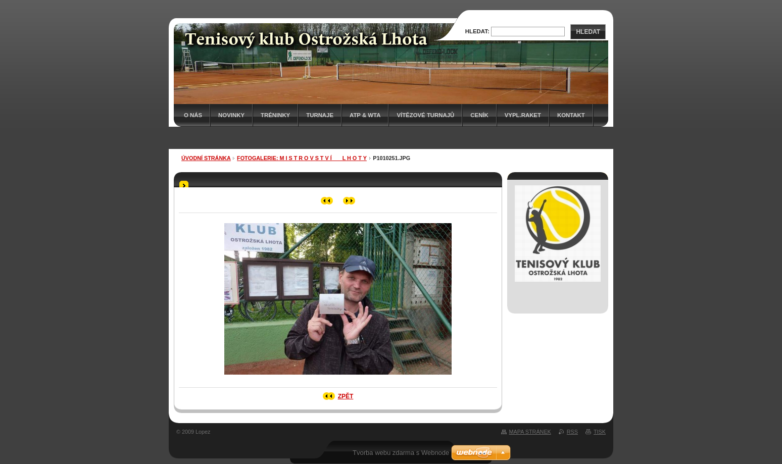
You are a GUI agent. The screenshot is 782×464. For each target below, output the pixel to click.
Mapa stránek (530, 432)
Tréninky (275, 115)
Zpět (346, 396)
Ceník (479, 115)
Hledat (588, 31)
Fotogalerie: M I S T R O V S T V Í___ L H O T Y (302, 158)
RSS (572, 432)
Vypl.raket (523, 115)
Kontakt (571, 115)
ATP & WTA (365, 115)
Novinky (231, 115)
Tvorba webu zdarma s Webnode (401, 452)
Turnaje (319, 115)
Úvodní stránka (206, 158)
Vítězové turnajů (425, 115)
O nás (193, 115)
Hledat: (477, 31)
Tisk (600, 432)
